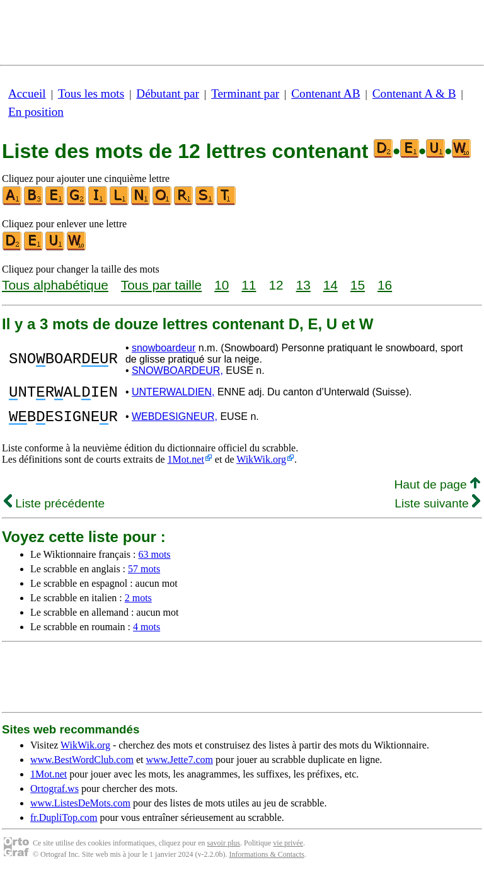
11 (248, 285)
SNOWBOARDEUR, (177, 370)
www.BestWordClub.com (82, 767)
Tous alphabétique (55, 285)
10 (221, 285)
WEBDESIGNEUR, (174, 422)
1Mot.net (186, 466)
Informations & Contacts (266, 861)
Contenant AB (325, 93)
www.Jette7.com (179, 767)
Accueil (27, 93)
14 (330, 285)
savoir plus (223, 850)
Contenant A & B (414, 93)
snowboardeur (163, 347)
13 (303, 285)
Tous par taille (161, 285)
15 (357, 285)
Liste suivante (437, 510)
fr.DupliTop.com (63, 825)
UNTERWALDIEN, (173, 393)
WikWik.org (261, 466)
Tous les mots (91, 93)
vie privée (288, 850)
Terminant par (245, 93)
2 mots (138, 605)
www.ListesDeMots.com (80, 810)
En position (36, 111)
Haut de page (437, 492)
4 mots (146, 634)
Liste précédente (54, 510)
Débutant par (167, 93)
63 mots (154, 562)
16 (384, 285)
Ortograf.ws (54, 796)
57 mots (144, 576)
